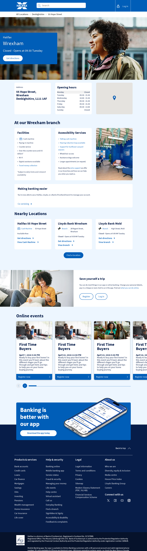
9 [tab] (92, 385)
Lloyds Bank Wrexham (72, 223)
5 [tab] (60, 385)
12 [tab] (116, 385)
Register (86, 296)
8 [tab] (84, 385)
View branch (65, 245)
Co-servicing (25, 203)
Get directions (14, 59)
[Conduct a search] (63, 5)
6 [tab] (68, 385)
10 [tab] (100, 385)
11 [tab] (108, 385)
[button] (114, 98)
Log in (101, 296)
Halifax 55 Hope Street (31, 223)
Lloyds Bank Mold (110, 223)
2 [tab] (37, 385)
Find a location (73, 255)
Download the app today (38, 433)
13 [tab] (123, 386)
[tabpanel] (34, 350)
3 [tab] (45, 385)
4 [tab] (53, 385)
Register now (34, 376)
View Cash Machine (28, 242)
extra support (75, 168)
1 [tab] (29, 386)
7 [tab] (76, 385)
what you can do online (130, 288)
